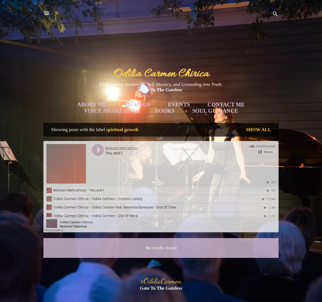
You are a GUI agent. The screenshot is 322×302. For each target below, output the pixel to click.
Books (164, 111)
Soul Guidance (215, 111)
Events (179, 104)
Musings (137, 104)
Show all (258, 129)
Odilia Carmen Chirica (161, 74)
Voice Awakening (110, 111)
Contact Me (226, 104)
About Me (92, 104)
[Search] (275, 15)
